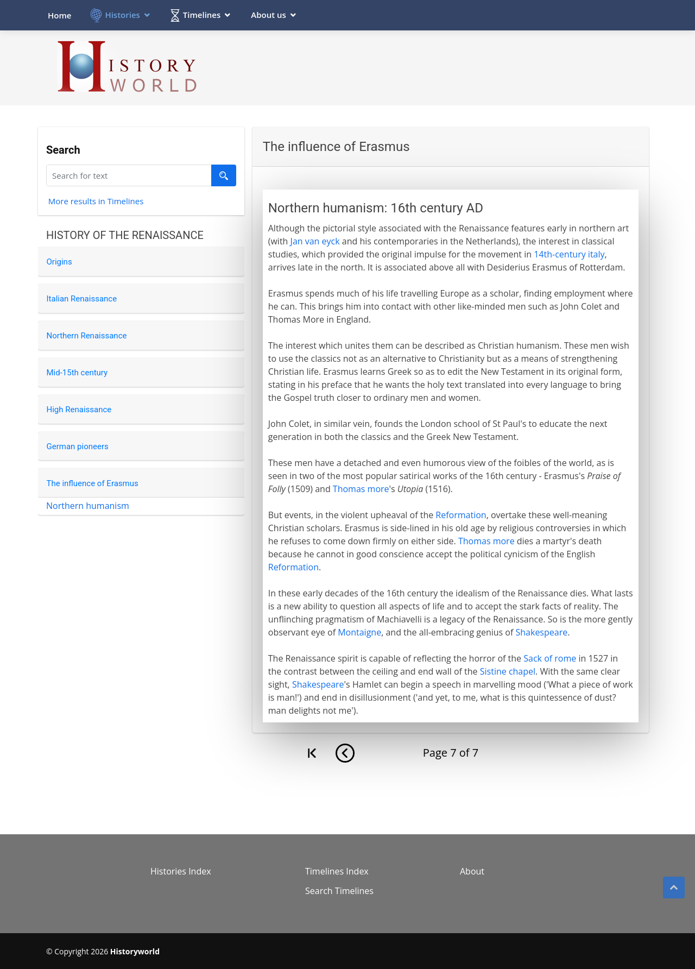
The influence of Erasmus (92, 483)
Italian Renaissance (82, 299)
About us (268, 14)
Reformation (460, 515)
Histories (122, 14)
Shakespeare (542, 632)
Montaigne (359, 632)
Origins (59, 262)
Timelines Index (337, 871)
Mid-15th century (77, 372)
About (472, 871)
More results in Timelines (96, 202)
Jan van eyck (315, 241)
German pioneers (78, 446)
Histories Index (180, 871)
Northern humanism (87, 506)
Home (59, 15)
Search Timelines (339, 890)
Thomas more (361, 489)
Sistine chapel (507, 671)
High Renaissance (79, 409)
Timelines (201, 14)
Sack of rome (549, 658)
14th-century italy (569, 254)
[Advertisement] (451, 67)
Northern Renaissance (87, 336)
